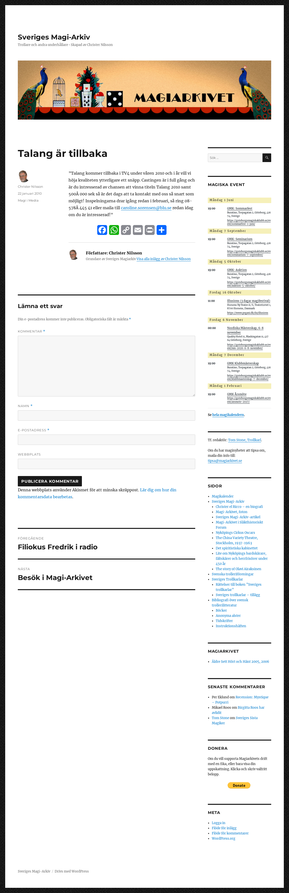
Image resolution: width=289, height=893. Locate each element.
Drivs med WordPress (72, 871)
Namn (25, 406)
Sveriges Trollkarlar (227, 579)
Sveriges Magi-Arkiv (54, 37)
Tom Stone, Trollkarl (244, 440)
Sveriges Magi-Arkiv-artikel (238, 517)
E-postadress (33, 430)
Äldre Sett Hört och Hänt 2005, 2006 (240, 662)
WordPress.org (223, 838)
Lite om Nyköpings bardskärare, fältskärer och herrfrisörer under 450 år (242, 558)
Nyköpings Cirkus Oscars (235, 533)
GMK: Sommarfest (239, 208)
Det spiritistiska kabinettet (237, 548)
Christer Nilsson (30, 186)
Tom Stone (220, 718)
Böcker (221, 610)
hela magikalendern (228, 415)
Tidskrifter (224, 621)
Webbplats (29, 454)
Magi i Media (28, 200)
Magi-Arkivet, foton (231, 512)
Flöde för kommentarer (230, 833)
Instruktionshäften (231, 626)
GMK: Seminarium (239, 239)
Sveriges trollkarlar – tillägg (238, 595)
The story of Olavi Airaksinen (238, 569)
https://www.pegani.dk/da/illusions (247, 313)
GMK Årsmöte (236, 394)
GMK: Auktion (237, 270)
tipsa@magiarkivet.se (225, 461)
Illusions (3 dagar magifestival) (248, 301)
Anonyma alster (228, 616)
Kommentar (31, 331)
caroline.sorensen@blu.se (146, 207)
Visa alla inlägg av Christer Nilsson (164, 259)
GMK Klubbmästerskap (243, 363)
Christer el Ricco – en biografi (239, 507)
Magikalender (223, 496)
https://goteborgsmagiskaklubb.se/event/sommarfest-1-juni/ (249, 222)
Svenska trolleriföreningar (233, 574)
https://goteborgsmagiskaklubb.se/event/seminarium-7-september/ (249, 253)
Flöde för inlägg (224, 828)
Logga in (218, 823)
